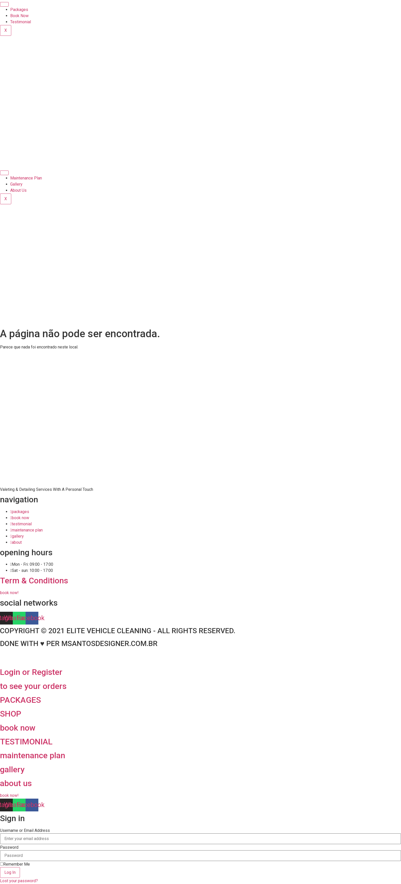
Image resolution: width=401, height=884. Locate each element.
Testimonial (20, 21)
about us (16, 783)
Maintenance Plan (26, 178)
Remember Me (15, 864)
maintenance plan (32, 755)
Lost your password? (19, 880)
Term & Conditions (34, 580)
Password (9, 847)
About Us (18, 190)
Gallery (16, 184)
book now (18, 728)
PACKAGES (20, 700)
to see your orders (33, 686)
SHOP (10, 714)
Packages (19, 9)
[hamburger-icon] (4, 4)
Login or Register (31, 672)
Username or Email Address (25, 831)
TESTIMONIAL (26, 741)
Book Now (19, 15)
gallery (12, 769)
